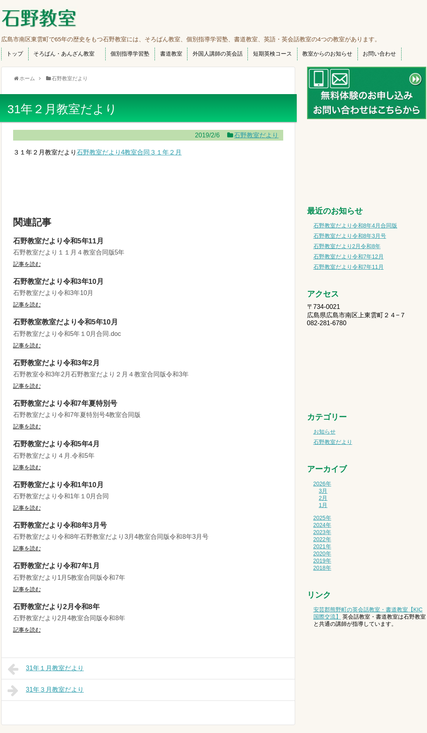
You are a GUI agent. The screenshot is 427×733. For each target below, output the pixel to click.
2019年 (322, 560)
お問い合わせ (379, 53)
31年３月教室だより (46, 690)
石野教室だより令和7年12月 (348, 256)
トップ (14, 53)
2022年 (322, 539)
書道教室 (171, 53)
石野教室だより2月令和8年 (56, 607)
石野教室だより (256, 135)
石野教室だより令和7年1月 (56, 566)
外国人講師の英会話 (218, 53)
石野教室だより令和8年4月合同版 (355, 225)
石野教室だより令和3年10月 (58, 281)
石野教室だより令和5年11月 (58, 241)
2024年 (322, 525)
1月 (323, 505)
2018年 (322, 568)
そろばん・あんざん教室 (66, 53)
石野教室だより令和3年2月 (56, 363)
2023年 (322, 532)
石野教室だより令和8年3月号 (60, 525)
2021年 (322, 546)
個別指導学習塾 (129, 53)
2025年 (322, 518)
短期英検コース (272, 53)
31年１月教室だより (46, 669)
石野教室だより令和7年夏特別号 (65, 403)
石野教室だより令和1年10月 (58, 485)
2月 (323, 498)
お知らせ (324, 431)
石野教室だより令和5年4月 (56, 444)
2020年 (322, 553)
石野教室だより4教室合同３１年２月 (129, 152)
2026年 (322, 483)
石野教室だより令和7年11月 (348, 267)
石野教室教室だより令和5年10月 (65, 322)
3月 (323, 491)
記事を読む (27, 264)
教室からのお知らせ (327, 53)
